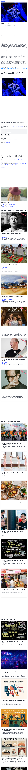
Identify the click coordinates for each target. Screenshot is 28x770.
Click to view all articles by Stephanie (8, 204)
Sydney (15, 161)
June (15, 159)
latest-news (17, 164)
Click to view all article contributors (7, 206)
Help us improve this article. (17, 126)
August (19, 159)
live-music (3, 164)
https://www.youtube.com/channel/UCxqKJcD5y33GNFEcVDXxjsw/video (14, 68)
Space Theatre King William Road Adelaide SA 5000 (14, 143)
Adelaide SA (8, 142)
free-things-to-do (23, 163)
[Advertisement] (9, 107)
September (23, 159)
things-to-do (17, 163)
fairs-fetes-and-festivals (9, 164)
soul (26, 166)
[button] (27, 1)
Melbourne (21, 161)
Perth (18, 161)
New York (12, 161)
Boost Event (9, 132)
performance (3, 167)
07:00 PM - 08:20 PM (13, 139)
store (24, 166)
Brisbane (6, 162)
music (17, 166)
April (11, 159)
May (13, 159)
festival (20, 166)
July (17, 159)
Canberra (3, 162)
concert (14, 166)
